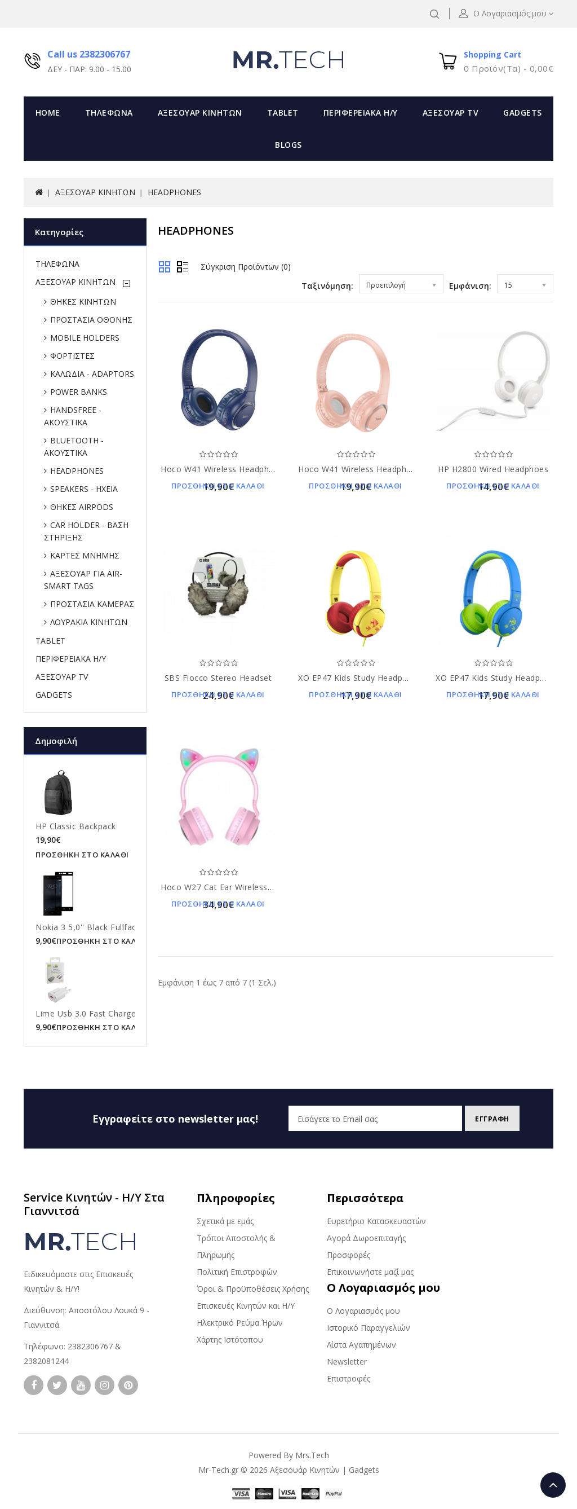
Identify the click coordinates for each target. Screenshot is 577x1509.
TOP (553, 1485)
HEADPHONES (174, 192)
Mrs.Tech (312, 1455)
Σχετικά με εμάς (225, 1221)
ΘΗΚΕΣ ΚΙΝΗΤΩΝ (83, 301)
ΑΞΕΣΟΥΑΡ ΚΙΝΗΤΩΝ (200, 112)
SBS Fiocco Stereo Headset (218, 677)
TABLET (283, 112)
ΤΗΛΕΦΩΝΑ (109, 112)
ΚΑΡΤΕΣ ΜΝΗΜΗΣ (84, 555)
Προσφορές (348, 1255)
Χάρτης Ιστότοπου (230, 1339)
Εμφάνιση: (470, 285)
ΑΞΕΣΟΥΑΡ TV (451, 112)
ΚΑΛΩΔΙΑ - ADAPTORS (92, 373)
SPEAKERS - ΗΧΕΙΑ (84, 488)
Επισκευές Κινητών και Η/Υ (246, 1305)
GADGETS (522, 112)
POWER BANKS (78, 391)
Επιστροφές (348, 1378)
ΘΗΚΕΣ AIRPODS (81, 506)
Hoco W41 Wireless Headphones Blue (234, 469)
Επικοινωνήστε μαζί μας (370, 1271)
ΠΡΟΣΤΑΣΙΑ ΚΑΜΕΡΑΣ (92, 604)
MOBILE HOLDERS (84, 337)
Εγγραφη (488, 1119)
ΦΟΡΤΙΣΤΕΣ (72, 355)
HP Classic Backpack (75, 826)
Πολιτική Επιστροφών (237, 1271)
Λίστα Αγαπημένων (361, 1344)
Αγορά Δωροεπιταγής (366, 1238)
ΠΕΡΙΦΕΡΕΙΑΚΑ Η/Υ (360, 112)
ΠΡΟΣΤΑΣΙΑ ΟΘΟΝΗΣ (91, 319)
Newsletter (347, 1361)
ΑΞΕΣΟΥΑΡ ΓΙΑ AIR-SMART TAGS (83, 579)
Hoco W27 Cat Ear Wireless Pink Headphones (249, 887)
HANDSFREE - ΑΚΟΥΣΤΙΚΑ (72, 416)
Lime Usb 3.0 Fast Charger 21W (97, 1013)
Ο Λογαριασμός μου (363, 1310)
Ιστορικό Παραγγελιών (368, 1327)
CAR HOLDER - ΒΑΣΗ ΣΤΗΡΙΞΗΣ (86, 531)
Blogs (288, 144)
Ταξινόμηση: (327, 285)
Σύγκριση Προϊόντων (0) (246, 266)
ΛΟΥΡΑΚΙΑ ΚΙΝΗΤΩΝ (88, 622)
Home (47, 112)
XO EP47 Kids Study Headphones (362, 677)
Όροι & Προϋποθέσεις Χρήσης (253, 1288)
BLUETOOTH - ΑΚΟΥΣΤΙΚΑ (74, 446)
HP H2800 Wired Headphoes (493, 469)
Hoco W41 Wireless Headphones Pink (371, 469)
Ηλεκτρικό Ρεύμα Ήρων (240, 1322)
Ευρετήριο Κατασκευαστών (376, 1221)
